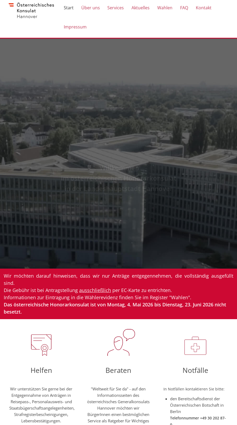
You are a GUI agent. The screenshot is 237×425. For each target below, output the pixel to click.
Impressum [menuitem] (75, 30)
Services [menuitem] (114, 8)
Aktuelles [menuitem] (138, 8)
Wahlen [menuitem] (161, 8)
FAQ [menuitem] (179, 8)
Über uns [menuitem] (90, 8)
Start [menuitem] (69, 8)
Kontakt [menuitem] (198, 8)
